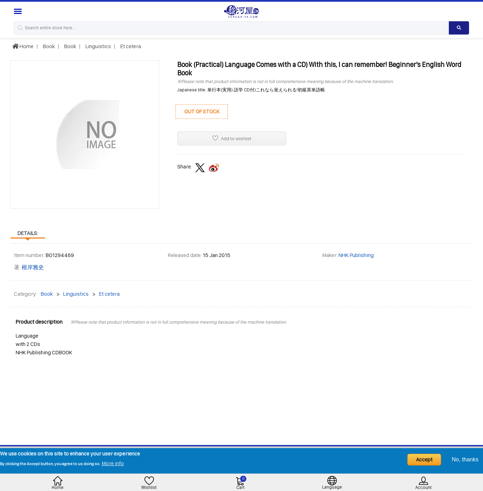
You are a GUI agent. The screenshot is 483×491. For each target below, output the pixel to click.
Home (23, 46)
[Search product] (459, 28)
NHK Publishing (356, 255)
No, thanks (465, 459)
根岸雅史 (33, 267)
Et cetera (130, 46)
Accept (424, 459)
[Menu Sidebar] (18, 11)
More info (113, 463)
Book (48, 46)
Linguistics (97, 46)
